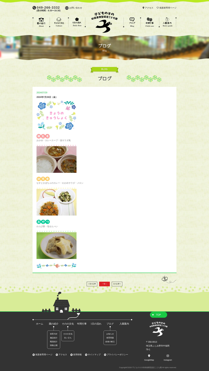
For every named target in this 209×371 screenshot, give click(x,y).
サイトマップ (94, 354)
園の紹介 (54, 323)
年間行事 (82, 323)
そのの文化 (68, 323)
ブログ (110, 323)
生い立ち (68, 338)
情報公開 (53, 345)
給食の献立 (110, 342)
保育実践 (110, 338)
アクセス (149, 8)
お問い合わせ (75, 8)
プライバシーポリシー (117, 354)
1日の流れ (96, 323)
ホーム (39, 323)
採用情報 (77, 354)
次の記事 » (117, 284)
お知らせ (110, 334)
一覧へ (104, 284)
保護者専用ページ (167, 8)
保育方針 (53, 334)
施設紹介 (53, 338)
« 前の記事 (92, 284)
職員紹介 (53, 342)
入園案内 (124, 323)
